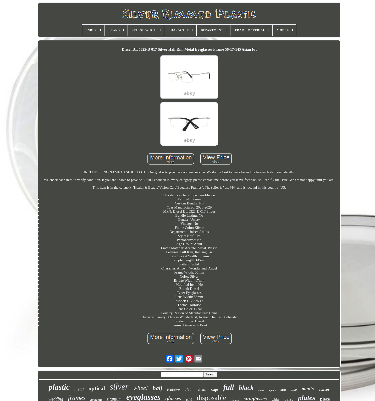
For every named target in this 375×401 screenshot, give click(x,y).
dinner (202, 389)
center (324, 390)
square (272, 390)
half (158, 388)
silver (119, 386)
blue (294, 389)
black (246, 387)
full (228, 387)
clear (189, 389)
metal (79, 389)
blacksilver (173, 389)
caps (214, 389)
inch (283, 389)
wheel (140, 388)
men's (308, 388)
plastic (59, 387)
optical (96, 388)
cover (261, 390)
